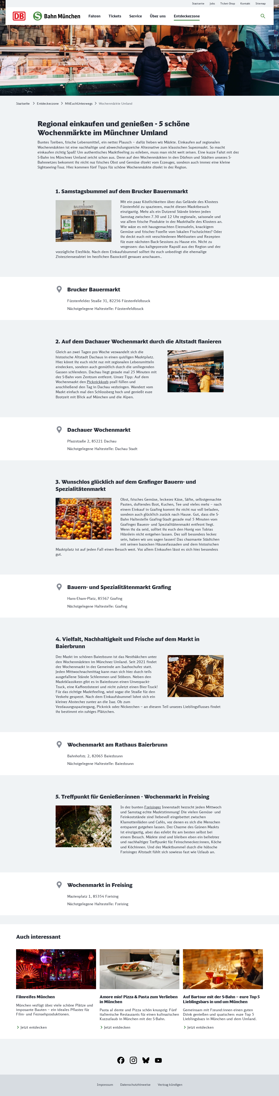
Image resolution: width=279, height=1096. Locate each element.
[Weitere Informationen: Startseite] (198, 3)
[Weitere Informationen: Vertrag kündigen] (168, 1084)
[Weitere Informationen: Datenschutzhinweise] (135, 1084)
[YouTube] (158, 1060)
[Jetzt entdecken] (31, 1027)
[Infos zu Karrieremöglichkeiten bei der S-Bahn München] (212, 3)
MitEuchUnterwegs (78, 103)
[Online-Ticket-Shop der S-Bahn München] (227, 3)
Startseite (23, 103)
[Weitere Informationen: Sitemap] (261, 3)
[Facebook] (120, 1060)
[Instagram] (133, 1060)
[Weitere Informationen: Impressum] (107, 1084)
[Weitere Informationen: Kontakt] (245, 3)
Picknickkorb (98, 382)
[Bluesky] (145, 1060)
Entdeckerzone (48, 103)
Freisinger (152, 807)
